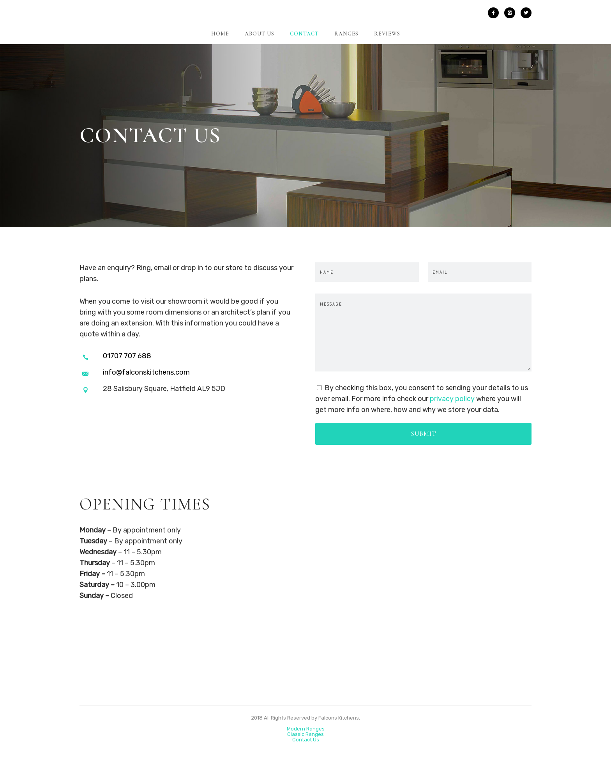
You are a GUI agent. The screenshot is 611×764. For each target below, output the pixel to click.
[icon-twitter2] (526, 12)
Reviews (387, 33)
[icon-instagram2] (511, 12)
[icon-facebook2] (495, 12)
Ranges (346, 33)
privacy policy (452, 398)
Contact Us (305, 740)
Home (220, 33)
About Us (259, 33)
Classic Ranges (305, 734)
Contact (304, 33)
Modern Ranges (306, 729)
